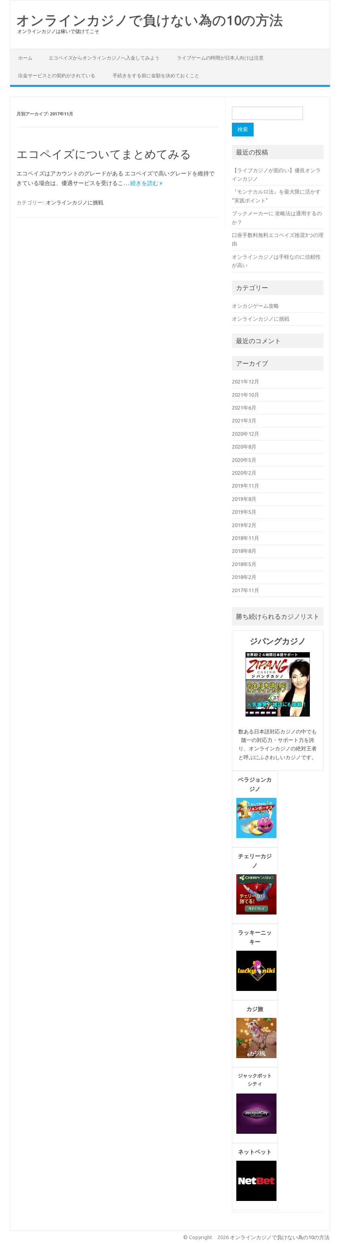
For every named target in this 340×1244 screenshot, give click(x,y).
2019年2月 (244, 525)
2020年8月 (244, 446)
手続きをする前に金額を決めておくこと (156, 75)
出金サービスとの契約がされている (56, 75)
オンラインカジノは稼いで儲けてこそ (58, 31)
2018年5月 (244, 564)
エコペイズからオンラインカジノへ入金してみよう (104, 57)
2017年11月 (245, 590)
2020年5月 (244, 460)
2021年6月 (244, 407)
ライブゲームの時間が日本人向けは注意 (220, 57)
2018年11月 (245, 538)
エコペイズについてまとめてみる (103, 154)
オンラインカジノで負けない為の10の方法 (149, 19)
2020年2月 (244, 473)
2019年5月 (244, 512)
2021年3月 (244, 420)
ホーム (25, 57)
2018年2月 (244, 577)
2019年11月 (245, 485)
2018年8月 (244, 551)
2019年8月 (244, 499)
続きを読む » (146, 183)
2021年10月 (245, 395)
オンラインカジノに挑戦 (74, 202)
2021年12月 (245, 381)
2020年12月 (245, 434)
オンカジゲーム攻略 (255, 306)
